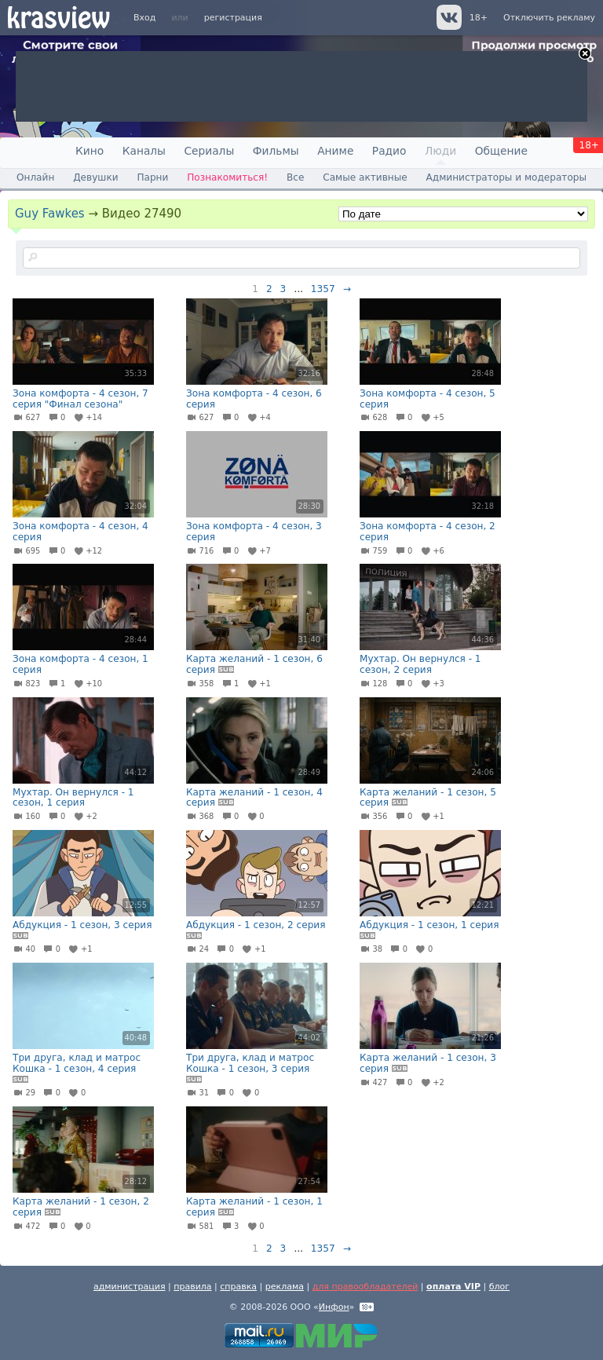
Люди (440, 150)
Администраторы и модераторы (506, 177)
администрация (129, 1286)
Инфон (334, 1307)
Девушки (95, 177)
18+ (479, 18)
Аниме (335, 150)
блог (499, 1286)
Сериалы (209, 150)
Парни (152, 177)
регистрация (233, 18)
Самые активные (365, 177)
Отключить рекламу (549, 18)
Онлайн (35, 177)
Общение (501, 150)
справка (238, 1286)
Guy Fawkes (50, 214)
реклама (284, 1286)
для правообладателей (365, 1286)
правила (192, 1286)
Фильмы (276, 150)
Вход (144, 18)
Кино (89, 150)
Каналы (144, 150)
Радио (389, 150)
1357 (323, 288)
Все (295, 177)
